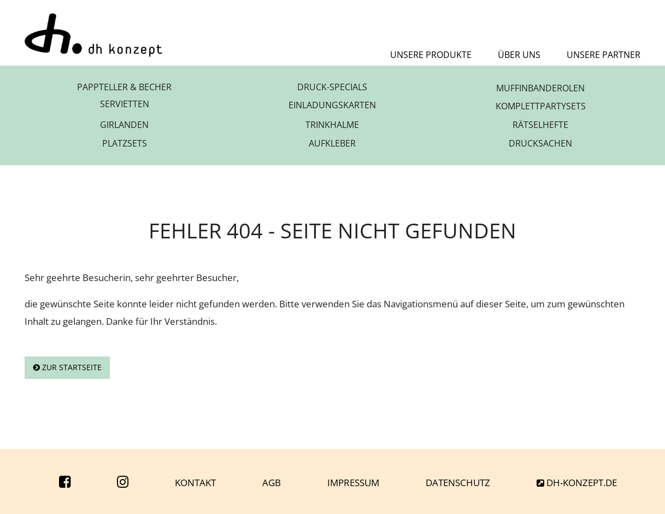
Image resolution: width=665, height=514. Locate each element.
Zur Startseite (67, 367)
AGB (271, 482)
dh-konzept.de (577, 482)
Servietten (124, 106)
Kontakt (195, 482)
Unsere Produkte (431, 55)
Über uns (519, 55)
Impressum (353, 482)
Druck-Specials (332, 88)
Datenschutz (458, 482)
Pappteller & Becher (124, 88)
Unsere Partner (603, 55)
